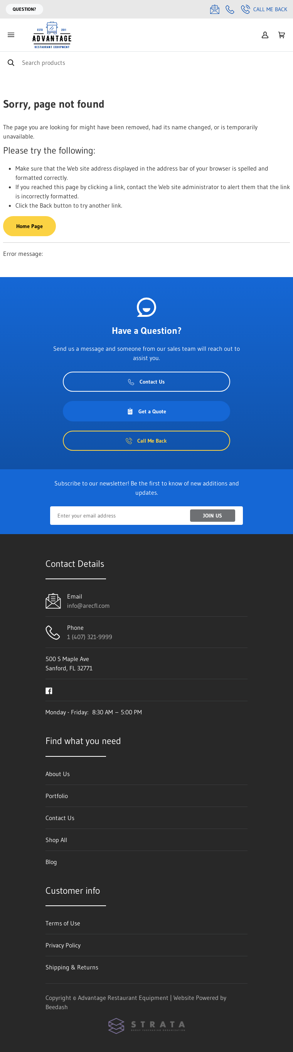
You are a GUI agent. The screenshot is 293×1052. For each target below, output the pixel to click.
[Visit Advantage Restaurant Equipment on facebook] (48, 690)
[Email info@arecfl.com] (214, 9)
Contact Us (146, 381)
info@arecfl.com (88, 605)
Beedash (56, 1007)
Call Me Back (264, 9)
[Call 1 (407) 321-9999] (230, 9)
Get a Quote (146, 411)
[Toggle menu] (11, 35)
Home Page (29, 226)
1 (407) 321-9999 (89, 637)
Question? (24, 9)
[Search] (146, 62)
